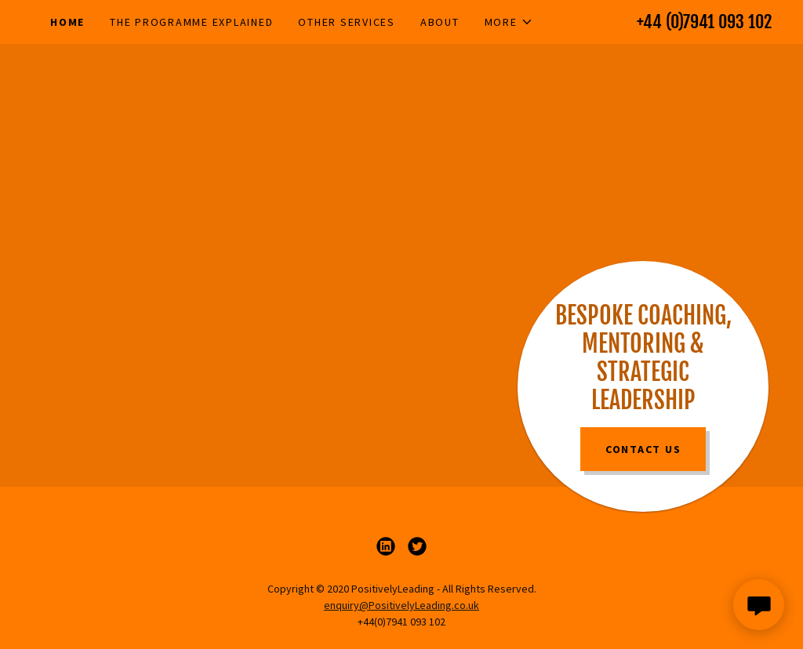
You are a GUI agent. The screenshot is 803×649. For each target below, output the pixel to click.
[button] (509, 22)
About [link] (440, 22)
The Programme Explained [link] (191, 22)
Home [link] (67, 22)
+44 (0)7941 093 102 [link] (704, 21)
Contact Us (643, 449)
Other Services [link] (346, 22)
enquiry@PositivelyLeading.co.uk (401, 605)
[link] (386, 546)
